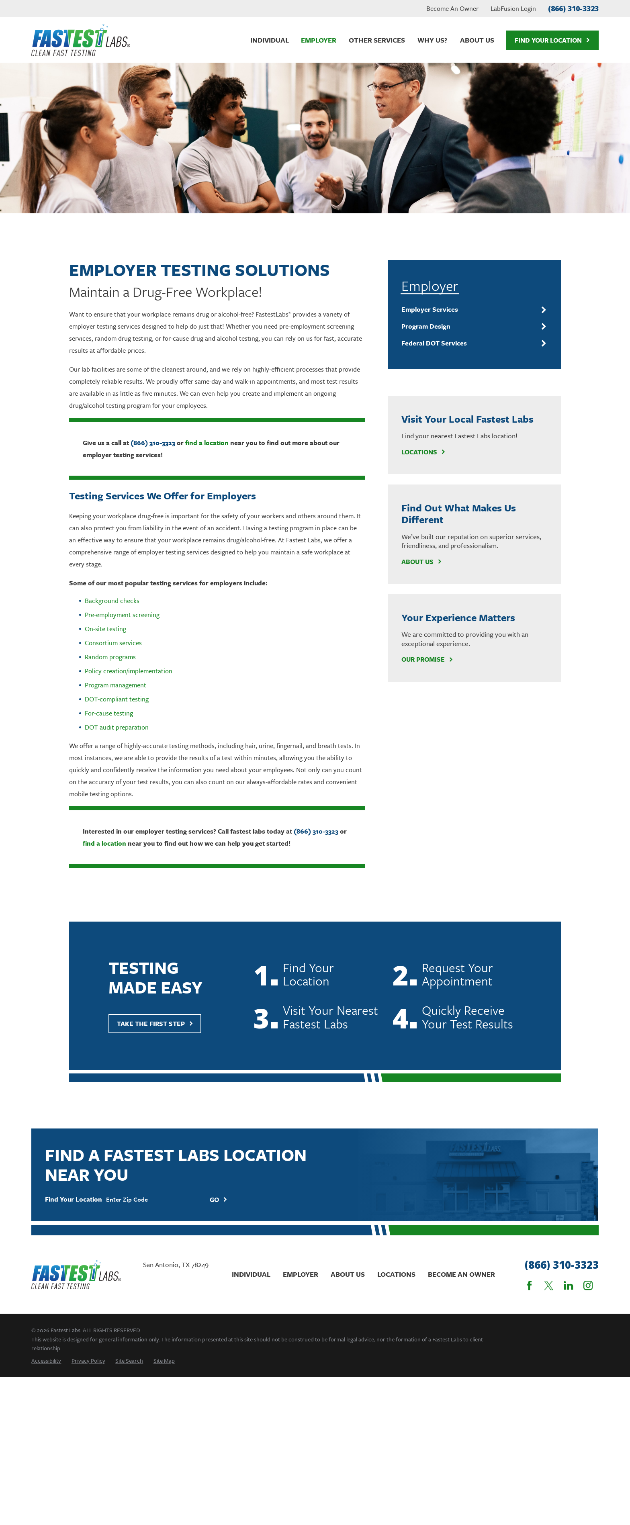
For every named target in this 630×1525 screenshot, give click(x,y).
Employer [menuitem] (318, 40)
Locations (423, 452)
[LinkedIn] (568, 1285)
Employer (300, 1274)
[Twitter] (548, 1285)
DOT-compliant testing (117, 699)
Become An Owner (452, 8)
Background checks (112, 600)
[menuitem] (468, 309)
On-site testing (105, 629)
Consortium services (113, 643)
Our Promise (427, 659)
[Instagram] (588, 1285)
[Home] (80, 40)
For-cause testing (109, 713)
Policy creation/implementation (128, 671)
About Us (421, 561)
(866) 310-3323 (573, 8)
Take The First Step (155, 1036)
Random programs (110, 657)
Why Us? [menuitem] (432, 40)
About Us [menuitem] (477, 40)
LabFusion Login (513, 8)
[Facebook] (529, 1285)
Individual (251, 1274)
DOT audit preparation (117, 727)
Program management (115, 685)
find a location (207, 443)
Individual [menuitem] (269, 40)
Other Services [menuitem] (377, 40)
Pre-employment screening (122, 614)
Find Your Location (552, 40)
